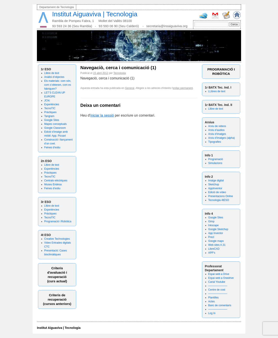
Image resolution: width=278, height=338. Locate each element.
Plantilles (213, 297)
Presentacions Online (220, 196)
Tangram (49, 116)
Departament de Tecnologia (56, 7)
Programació (215, 159)
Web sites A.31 (217, 244)
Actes (211, 301)
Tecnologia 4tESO (218, 200)
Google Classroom (55, 127)
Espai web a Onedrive (221, 277)
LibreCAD (214, 248)
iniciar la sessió (102, 115)
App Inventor (215, 233)
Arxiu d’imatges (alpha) (221, 137)
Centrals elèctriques (55, 180)
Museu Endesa (53, 184)
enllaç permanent (183, 88)
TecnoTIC (49, 108)
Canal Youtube (216, 281)
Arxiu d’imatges (217, 134)
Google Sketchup (218, 229)
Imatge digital (216, 180)
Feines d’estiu (52, 147)
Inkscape (213, 225)
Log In (211, 313)
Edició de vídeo (217, 192)
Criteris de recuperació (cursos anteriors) (57, 299)
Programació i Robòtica (57, 221)
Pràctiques (50, 112)
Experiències (51, 104)
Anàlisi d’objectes (54, 77)
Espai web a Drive (218, 274)
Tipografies (214, 141)
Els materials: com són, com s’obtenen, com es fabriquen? (57, 84)
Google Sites (51, 120)
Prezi (211, 237)
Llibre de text (51, 73)
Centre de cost (216, 289)
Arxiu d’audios (216, 130)
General (129, 88)
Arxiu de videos (217, 126)
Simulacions (215, 163)
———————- (217, 285)
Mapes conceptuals (55, 123)
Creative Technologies (57, 238)
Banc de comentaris (219, 305)
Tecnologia (119, 73)
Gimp (211, 221)
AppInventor (215, 188)
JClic (47, 100)
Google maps (216, 241)
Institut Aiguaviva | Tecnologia (94, 14)
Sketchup (213, 184)
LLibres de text (216, 91)
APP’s (211, 252)
